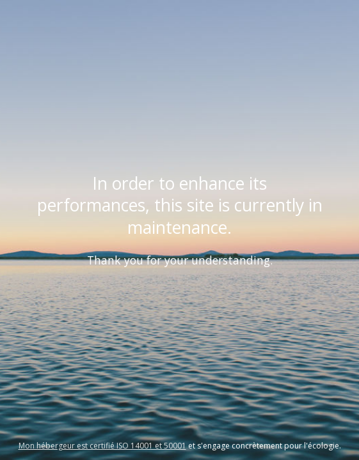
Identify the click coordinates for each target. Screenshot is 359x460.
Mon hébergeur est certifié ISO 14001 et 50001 (102, 445)
